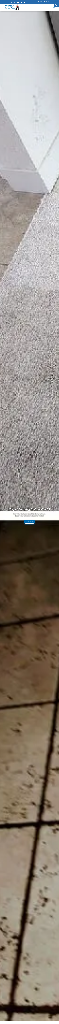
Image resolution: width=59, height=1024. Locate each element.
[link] (56, 4)
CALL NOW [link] (29, 521)
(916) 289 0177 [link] (44, 1)
